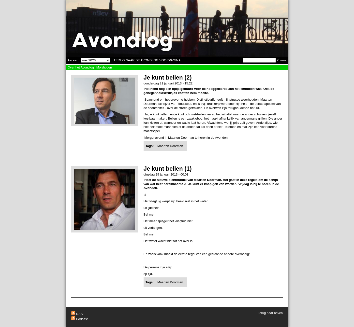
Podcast (79, 319)
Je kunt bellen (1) (168, 168)
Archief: (73, 60)
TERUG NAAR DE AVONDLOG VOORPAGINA (147, 60)
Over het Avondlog (81, 67)
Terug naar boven (270, 313)
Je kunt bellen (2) (168, 77)
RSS (77, 314)
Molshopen (104, 67)
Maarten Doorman (170, 146)
